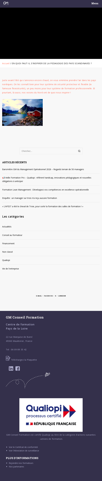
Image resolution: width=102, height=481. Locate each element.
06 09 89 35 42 (19, 349)
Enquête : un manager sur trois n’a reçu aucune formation (29, 198)
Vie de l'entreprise (10, 268)
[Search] (79, 151)
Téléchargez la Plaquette (21, 359)
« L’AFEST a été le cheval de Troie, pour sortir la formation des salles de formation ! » (42, 206)
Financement (8, 243)
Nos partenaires (16, 466)
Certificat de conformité (26, 447)
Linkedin (62, 296)
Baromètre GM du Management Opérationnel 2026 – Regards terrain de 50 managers (43, 169)
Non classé (7, 251)
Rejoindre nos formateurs (21, 463)
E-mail (39, 296)
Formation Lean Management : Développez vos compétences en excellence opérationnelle (45, 189)
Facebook (48, 296)
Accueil (6, 63)
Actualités (6, 226)
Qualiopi (6, 260)
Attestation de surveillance (26, 450)
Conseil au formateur (12, 235)
